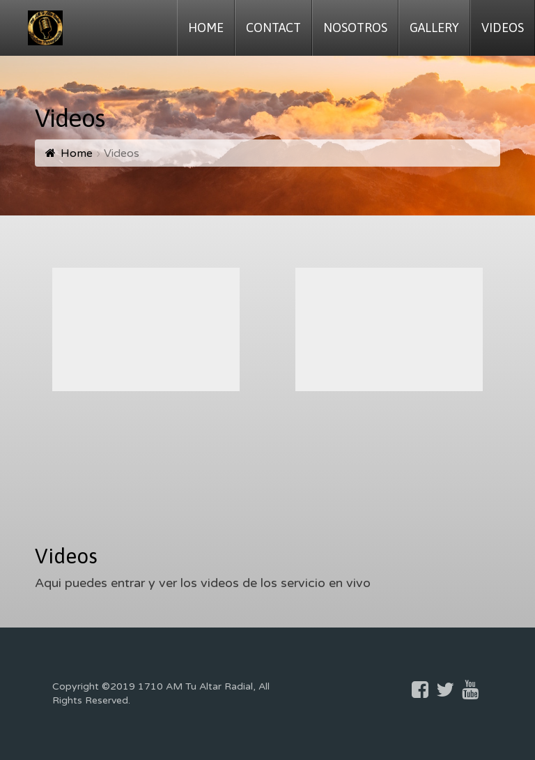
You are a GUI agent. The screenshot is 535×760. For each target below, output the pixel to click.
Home (77, 153)
